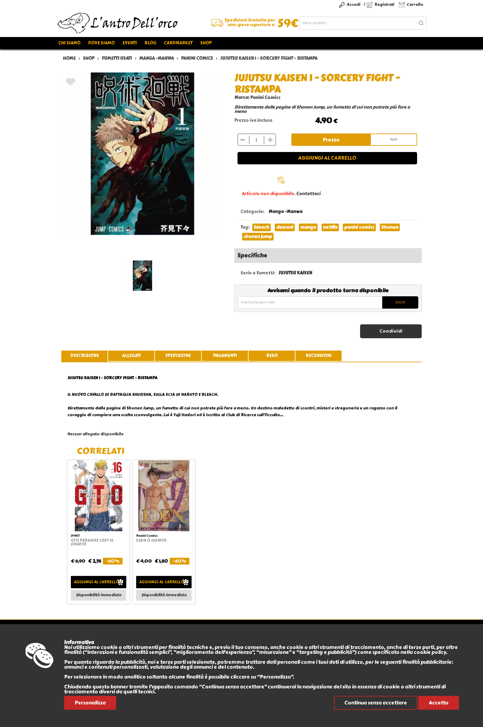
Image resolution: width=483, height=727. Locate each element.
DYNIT (75, 535)
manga (308, 227)
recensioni (318, 355)
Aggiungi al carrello (327, 158)
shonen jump (258, 236)
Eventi (129, 43)
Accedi (353, 4)
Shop (206, 43)
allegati (131, 355)
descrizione (84, 355)
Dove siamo (101, 43)
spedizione (178, 355)
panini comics (359, 227)
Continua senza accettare (375, 703)
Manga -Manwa (285, 211)
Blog (150, 43)
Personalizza (90, 703)
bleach (261, 227)
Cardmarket (178, 43)
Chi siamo (69, 43)
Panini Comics (265, 97)
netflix (330, 227)
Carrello (415, 4)
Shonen (389, 227)
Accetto (438, 703)
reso (272, 355)
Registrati (384, 4)
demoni (284, 227)
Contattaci (308, 194)
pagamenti (225, 355)
